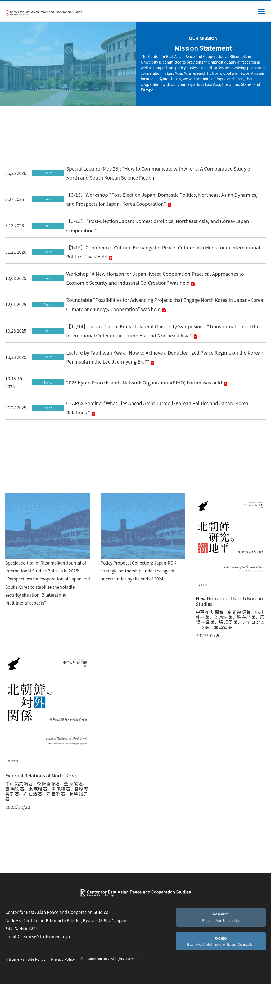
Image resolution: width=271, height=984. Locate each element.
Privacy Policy (63, 959)
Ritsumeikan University (221, 917)
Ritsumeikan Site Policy (25, 959)
